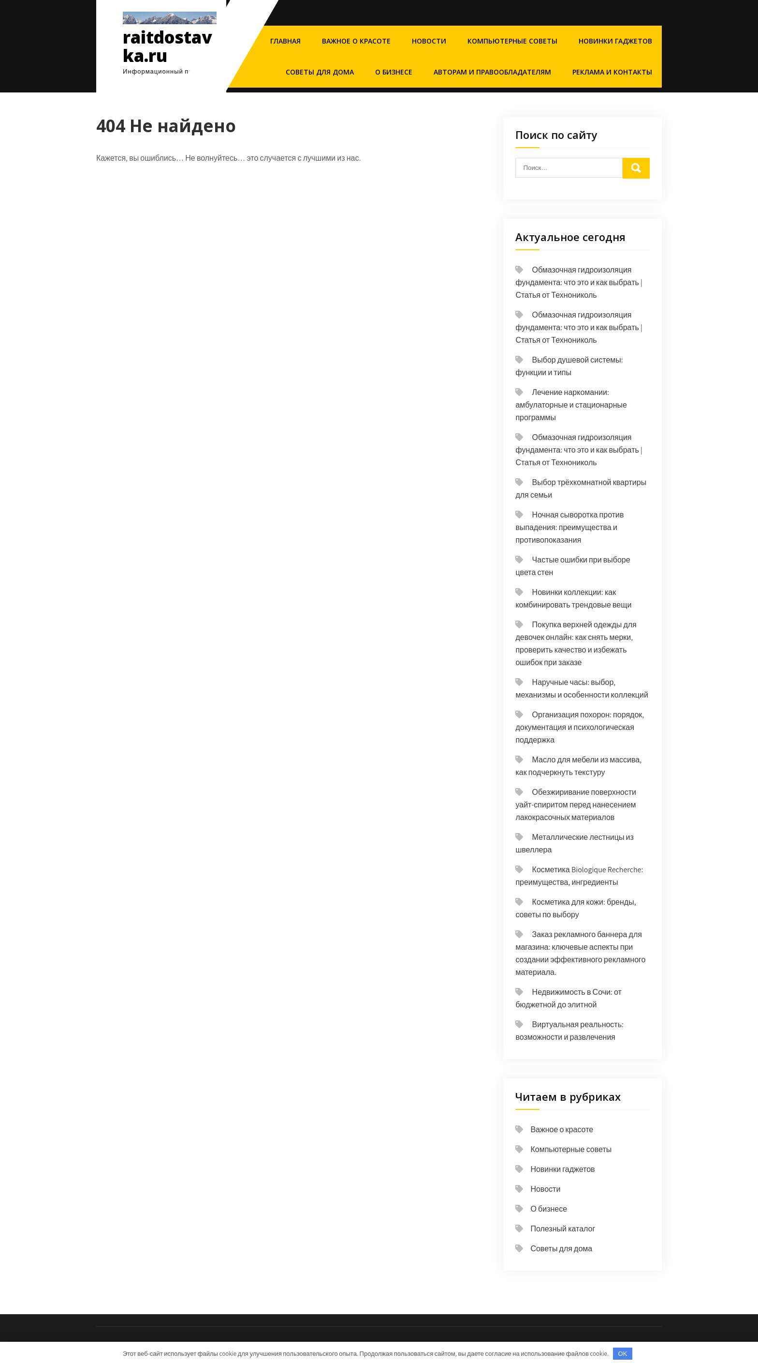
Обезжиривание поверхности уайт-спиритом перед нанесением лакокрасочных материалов (575, 804)
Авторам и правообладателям (492, 71)
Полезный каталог (562, 1229)
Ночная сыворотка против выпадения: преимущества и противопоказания (569, 527)
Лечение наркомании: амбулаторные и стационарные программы (571, 405)
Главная (285, 41)
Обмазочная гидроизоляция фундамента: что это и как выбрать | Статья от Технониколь (578, 282)
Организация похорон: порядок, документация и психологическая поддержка (579, 727)
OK (622, 1353)
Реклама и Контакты (612, 71)
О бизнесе (393, 71)
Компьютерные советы (512, 41)
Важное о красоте (356, 41)
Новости (429, 41)
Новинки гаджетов (615, 41)
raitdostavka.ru (167, 46)
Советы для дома (320, 71)
